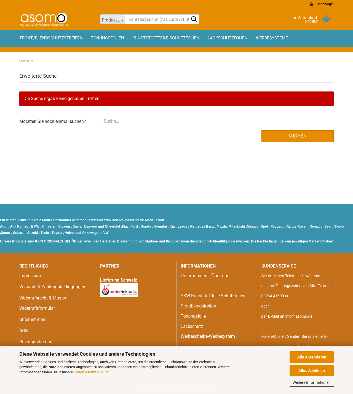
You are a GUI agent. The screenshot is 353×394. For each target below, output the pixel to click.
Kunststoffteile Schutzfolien (165, 38)
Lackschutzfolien (228, 38)
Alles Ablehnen (311, 370)
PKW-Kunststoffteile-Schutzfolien (213, 295)
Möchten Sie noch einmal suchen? (52, 121)
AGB (23, 330)
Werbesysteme (272, 38)
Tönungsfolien (107, 38)
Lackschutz (192, 326)
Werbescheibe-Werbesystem (208, 336)
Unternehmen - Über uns (205, 275)
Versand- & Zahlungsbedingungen (52, 286)
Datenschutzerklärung (92, 372)
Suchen (297, 136)
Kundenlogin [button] (322, 4)
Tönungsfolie (193, 316)
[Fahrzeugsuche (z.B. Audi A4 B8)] (112, 19)
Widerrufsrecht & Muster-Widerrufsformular (43, 303)
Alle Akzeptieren (311, 357)
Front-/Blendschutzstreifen (51, 38)
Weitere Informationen (312, 382)
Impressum (30, 275)
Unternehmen (32, 319)
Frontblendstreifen (198, 306)
